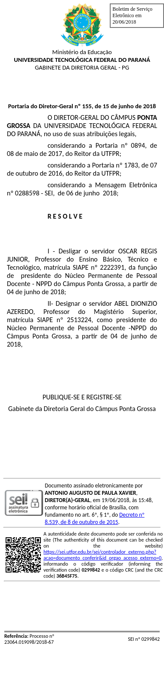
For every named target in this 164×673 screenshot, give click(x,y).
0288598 (27, 193)
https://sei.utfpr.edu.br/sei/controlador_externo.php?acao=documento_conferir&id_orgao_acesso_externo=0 (102, 555)
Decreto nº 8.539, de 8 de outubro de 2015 (95, 518)
